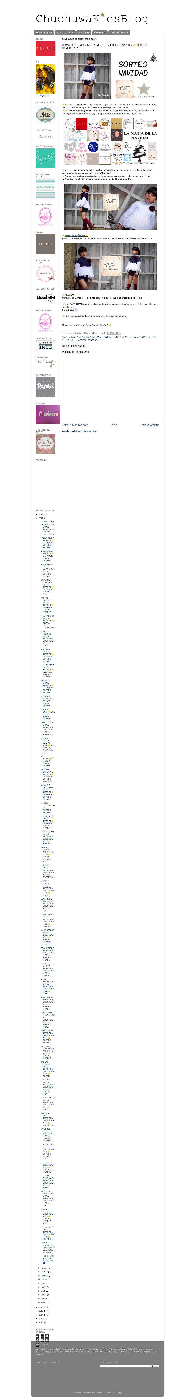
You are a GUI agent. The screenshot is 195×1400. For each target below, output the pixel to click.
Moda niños (142, 337)
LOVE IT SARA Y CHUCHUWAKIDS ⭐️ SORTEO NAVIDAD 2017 (47, 1152)
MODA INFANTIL (65, 32)
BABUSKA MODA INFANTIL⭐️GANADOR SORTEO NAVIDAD (47, 655)
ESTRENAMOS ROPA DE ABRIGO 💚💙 (47, 1259)
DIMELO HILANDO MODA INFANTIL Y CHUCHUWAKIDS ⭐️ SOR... (47, 638)
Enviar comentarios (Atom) (86, 431)
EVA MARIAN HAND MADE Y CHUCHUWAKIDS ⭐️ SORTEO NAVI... (48, 1020)
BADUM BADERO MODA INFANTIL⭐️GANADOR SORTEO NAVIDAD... (47, 605)
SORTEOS (84, 32)
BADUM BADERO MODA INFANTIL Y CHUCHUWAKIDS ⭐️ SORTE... (47, 1069)
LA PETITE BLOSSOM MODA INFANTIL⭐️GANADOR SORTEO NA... (47, 587)
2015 (41, 1311)
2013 (41, 1319)
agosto (44, 1276)
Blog (92, 337)
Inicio (114, 424)
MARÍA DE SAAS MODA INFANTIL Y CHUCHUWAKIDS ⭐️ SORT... (47, 1182)
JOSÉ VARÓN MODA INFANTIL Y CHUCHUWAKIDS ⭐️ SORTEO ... (47, 920)
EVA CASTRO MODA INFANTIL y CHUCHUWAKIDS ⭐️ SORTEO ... (47, 1233)
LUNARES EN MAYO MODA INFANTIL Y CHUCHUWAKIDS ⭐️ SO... (48, 905)
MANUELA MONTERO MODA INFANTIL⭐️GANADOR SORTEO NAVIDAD (47, 792)
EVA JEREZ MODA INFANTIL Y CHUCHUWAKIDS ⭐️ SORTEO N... (48, 871)
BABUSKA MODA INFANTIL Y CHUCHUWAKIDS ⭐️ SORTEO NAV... (47, 1087)
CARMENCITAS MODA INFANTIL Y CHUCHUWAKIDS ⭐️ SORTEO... (48, 729)
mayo (44, 1287)
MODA (98, 337)
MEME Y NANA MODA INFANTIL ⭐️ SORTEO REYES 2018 (47, 529)
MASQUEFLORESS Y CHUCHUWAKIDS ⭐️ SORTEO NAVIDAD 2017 (47, 937)
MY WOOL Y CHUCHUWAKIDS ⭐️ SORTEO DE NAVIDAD (47, 1167)
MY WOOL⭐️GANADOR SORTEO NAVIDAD (47, 761)
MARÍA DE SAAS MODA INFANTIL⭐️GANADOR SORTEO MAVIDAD (47, 775)
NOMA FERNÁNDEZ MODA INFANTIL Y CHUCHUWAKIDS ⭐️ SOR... (48, 986)
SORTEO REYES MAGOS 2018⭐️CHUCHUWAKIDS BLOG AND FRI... (48, 745)
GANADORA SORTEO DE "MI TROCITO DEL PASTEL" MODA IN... (48, 1247)
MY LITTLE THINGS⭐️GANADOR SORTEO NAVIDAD (47, 701)
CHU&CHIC (100, 32)
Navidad (151, 337)
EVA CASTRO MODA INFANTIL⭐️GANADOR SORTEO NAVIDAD (47, 822)
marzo (44, 1295)
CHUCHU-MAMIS (119, 32)
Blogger (119, 1393)
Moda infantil (118, 337)
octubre (44, 1272)
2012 (41, 1322)
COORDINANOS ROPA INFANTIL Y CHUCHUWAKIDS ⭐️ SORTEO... (47, 970)
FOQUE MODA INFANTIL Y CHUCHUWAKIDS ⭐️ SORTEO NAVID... (47, 954)
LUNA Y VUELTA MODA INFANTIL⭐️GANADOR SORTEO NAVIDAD (48, 671)
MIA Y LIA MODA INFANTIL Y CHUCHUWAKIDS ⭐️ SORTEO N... (48, 1119)
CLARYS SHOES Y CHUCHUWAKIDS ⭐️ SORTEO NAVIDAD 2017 (47, 1216)
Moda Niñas (130, 337)
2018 (41, 514)
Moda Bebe (107, 337)
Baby (73, 337)
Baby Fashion (83, 337)
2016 (41, 1307)
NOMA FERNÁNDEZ (75, 235)
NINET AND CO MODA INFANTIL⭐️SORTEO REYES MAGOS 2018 (48, 622)
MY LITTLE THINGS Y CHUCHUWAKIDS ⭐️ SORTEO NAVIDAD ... (47, 1135)
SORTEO (82, 340)
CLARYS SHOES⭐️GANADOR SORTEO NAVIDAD (48, 808)
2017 (41, 518)
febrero (44, 1299)
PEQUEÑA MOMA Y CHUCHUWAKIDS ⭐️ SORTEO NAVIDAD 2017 (47, 854)
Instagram (99, 316)
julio (43, 1279)
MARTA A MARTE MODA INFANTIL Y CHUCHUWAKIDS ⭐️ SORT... (47, 888)
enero (44, 1302)
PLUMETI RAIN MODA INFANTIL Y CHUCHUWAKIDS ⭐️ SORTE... (47, 838)
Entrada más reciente (75, 424)
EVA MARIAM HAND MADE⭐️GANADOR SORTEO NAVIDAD (48, 570)
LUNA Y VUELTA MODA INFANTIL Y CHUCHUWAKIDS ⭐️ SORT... (48, 1104)
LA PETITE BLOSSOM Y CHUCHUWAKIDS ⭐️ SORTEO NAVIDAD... (47, 1052)
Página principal (44, 32)
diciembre (45, 521)
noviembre (46, 1268)
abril (43, 1291)
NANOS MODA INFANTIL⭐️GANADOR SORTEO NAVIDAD (47, 543)
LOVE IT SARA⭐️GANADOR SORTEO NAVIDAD (48, 714)
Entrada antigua (149, 424)
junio (43, 1283)
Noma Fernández (69, 340)
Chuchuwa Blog (82, 333)
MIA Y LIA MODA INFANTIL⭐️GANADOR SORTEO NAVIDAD (47, 686)
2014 (41, 1315)
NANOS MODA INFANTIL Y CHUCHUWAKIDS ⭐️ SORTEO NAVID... (47, 1003)
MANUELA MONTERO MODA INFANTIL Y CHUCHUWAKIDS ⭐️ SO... (47, 1198)
